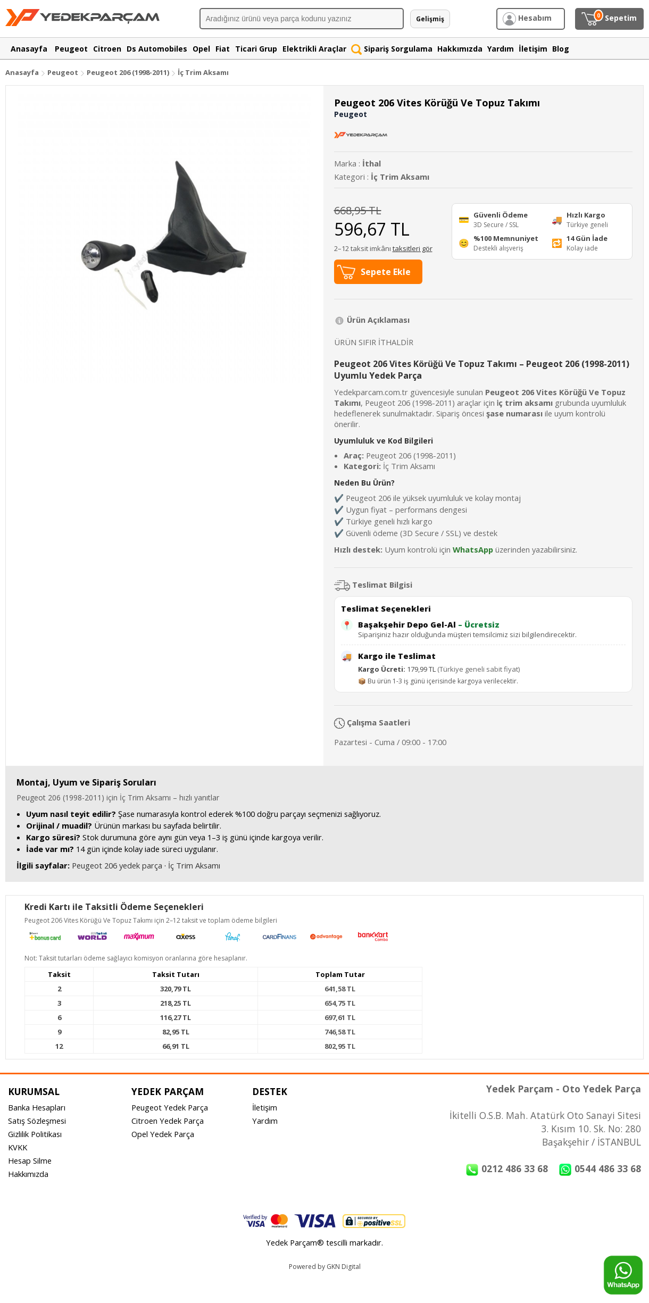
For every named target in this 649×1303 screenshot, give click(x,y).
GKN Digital (344, 1266)
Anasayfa (22, 72)
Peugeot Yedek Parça (169, 1107)
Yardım (265, 1120)
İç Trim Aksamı (203, 72)
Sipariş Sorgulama (391, 49)
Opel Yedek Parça (162, 1134)
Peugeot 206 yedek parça (117, 865)
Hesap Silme (30, 1160)
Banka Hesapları (36, 1107)
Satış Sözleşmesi (37, 1120)
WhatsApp (473, 549)
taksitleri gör (412, 248)
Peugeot (62, 72)
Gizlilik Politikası (35, 1134)
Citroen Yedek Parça (167, 1120)
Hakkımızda (28, 1173)
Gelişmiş (430, 18)
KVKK (17, 1147)
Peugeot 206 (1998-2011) (129, 72)
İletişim (264, 1107)
